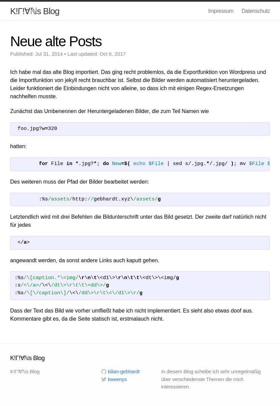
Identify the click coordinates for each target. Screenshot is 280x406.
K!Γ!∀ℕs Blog (34, 11)
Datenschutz (256, 11)
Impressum (220, 11)
